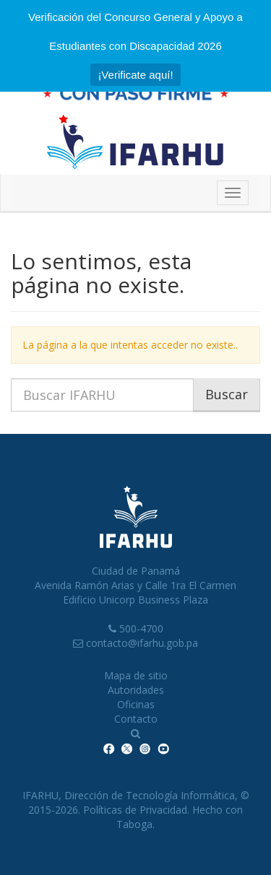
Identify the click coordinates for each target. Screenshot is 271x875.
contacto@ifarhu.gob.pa (142, 643)
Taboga (134, 824)
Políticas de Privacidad (135, 810)
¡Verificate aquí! (135, 75)
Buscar (226, 394)
